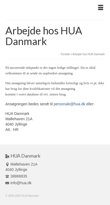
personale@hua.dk (69, 104)
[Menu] (100, 8)
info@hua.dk (18, 183)
